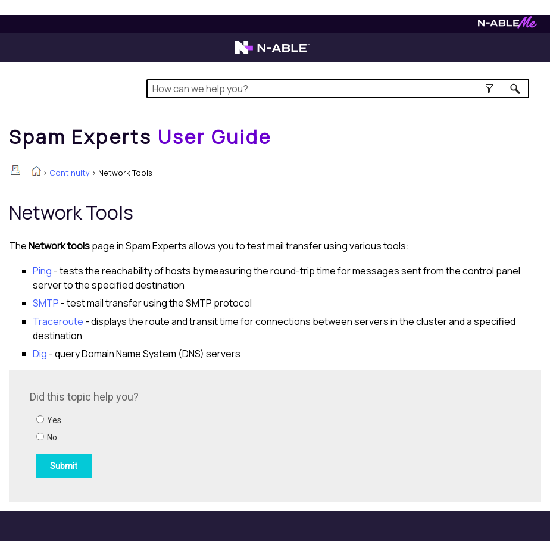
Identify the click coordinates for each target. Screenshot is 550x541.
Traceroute (58, 321)
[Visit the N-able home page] (272, 53)
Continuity (69, 172)
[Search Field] (338, 88)
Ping (42, 270)
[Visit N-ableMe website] (507, 25)
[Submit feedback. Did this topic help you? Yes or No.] (190, 434)
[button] (489, 88)
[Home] (140, 137)
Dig (40, 353)
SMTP (46, 302)
